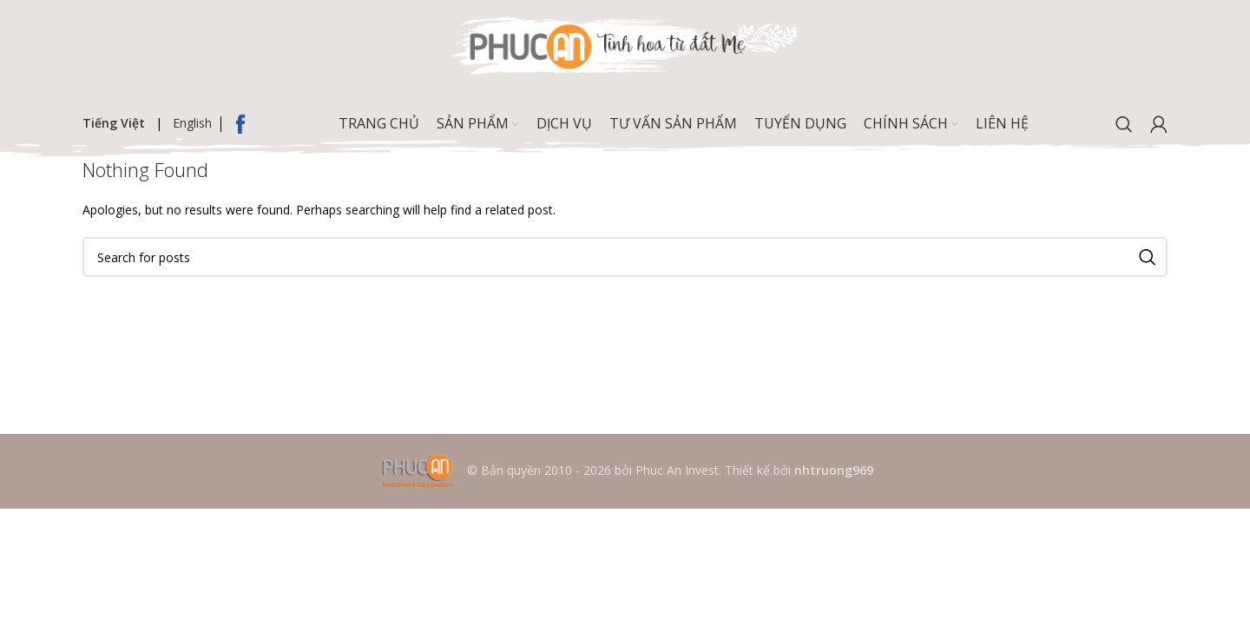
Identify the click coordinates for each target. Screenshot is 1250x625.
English (192, 123)
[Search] (1124, 124)
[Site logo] (625, 44)
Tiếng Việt (113, 123)
